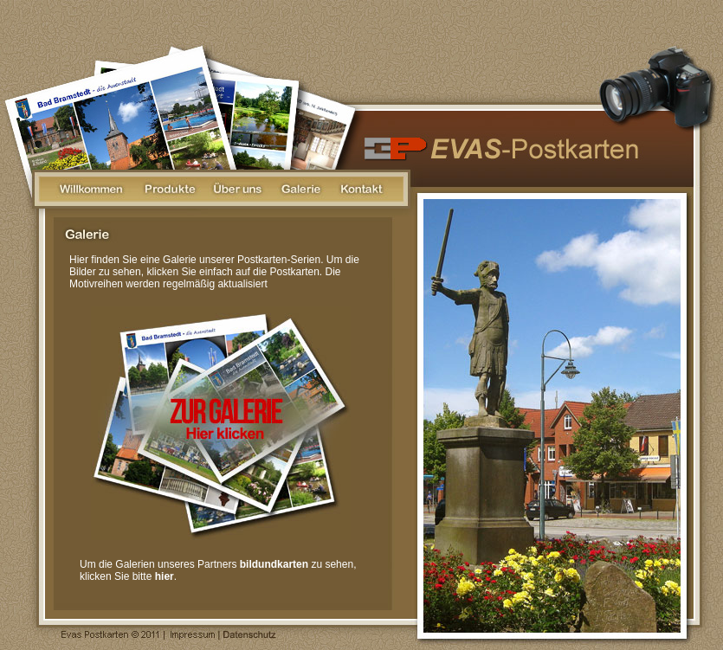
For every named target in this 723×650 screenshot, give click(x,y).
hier (164, 576)
